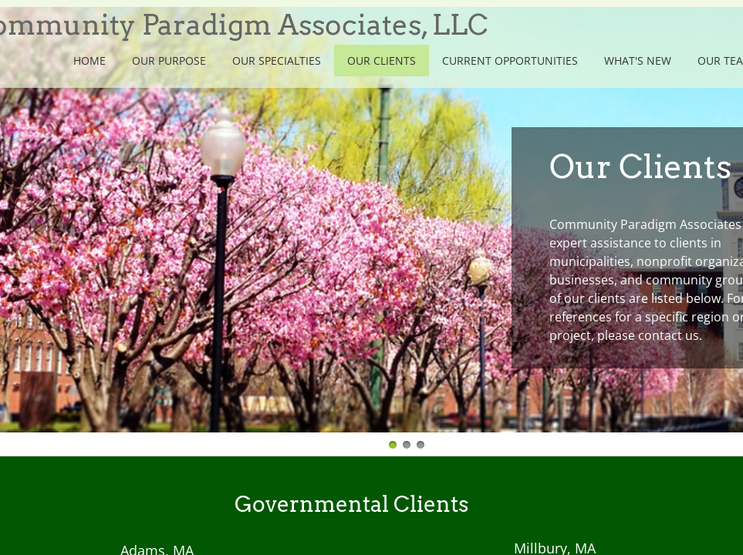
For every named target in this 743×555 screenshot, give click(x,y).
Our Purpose (169, 60)
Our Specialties (276, 60)
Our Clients (381, 60)
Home (89, 60)
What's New (637, 60)
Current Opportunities (510, 60)
